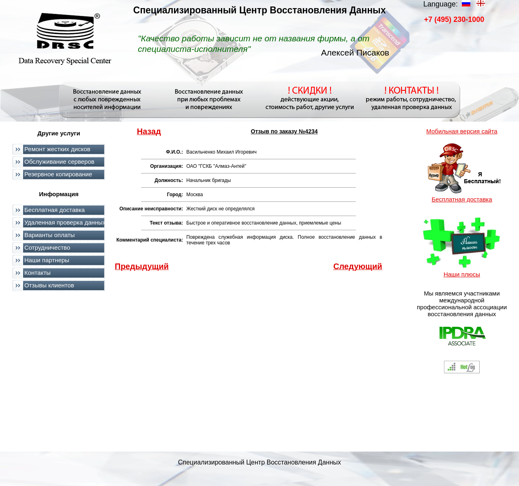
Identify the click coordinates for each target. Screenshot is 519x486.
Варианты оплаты (49, 234)
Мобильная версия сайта (461, 131)
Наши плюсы (462, 274)
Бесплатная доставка (54, 209)
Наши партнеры (46, 260)
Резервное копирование (58, 174)
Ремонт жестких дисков (57, 149)
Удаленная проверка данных (64, 222)
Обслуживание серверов (59, 161)
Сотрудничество (47, 247)
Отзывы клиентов (49, 285)
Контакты (37, 272)
